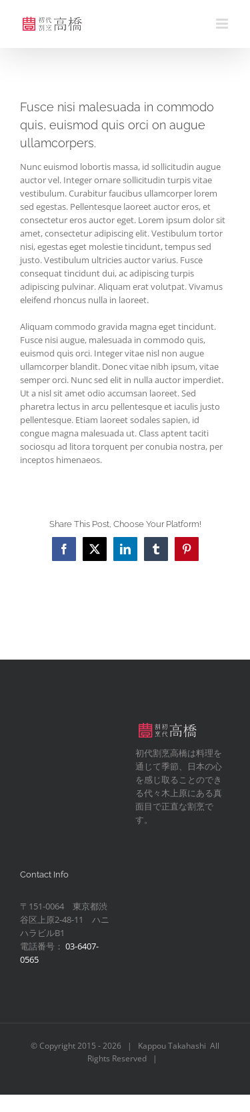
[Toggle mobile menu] (223, 24)
